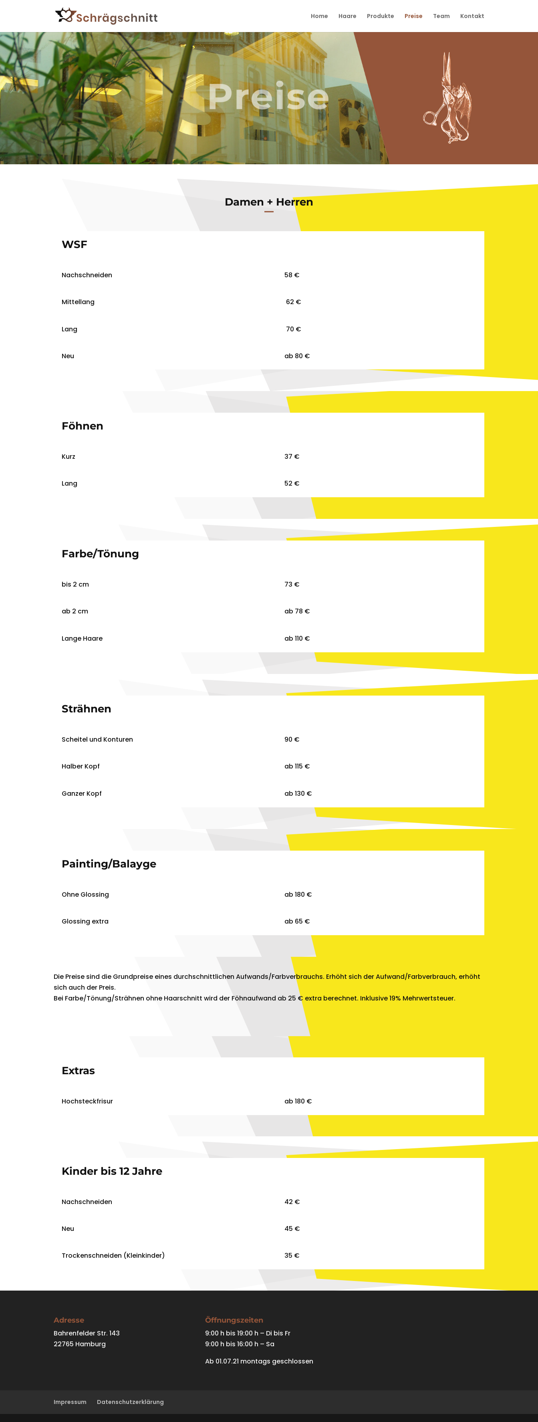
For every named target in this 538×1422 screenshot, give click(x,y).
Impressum (70, 1402)
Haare (348, 16)
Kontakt (472, 16)
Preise (414, 16)
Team (441, 16)
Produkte (380, 16)
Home (319, 16)
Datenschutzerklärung (130, 1402)
